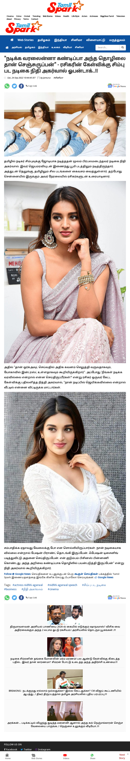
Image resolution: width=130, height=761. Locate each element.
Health (66, 16)
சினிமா (76, 40)
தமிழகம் (44, 40)
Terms (26, 19)
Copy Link (32, 86)
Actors (84, 16)
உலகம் (55, 47)
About (9, 19)
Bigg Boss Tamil (107, 16)
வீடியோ (67, 47)
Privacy (17, 19)
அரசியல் (17, 47)
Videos (58, 16)
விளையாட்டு (95, 40)
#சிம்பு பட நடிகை (93, 585)
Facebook (10, 749)
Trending (36, 16)
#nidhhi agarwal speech (62, 585)
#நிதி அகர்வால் (32, 589)
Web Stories (47, 16)
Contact (34, 19)
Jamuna (46, 78)
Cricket (27, 16)
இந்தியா (60, 40)
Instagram (42, 749)
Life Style (75, 16)
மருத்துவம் (117, 40)
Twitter (26, 749)
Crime (18, 16)
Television (120, 16)
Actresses (94, 16)
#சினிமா (58, 78)
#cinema (53, 589)
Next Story (122, 756)
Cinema (10, 16)
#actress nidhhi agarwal (28, 585)
